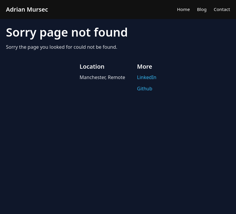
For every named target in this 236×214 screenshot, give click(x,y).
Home (183, 9)
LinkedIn (146, 77)
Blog (202, 9)
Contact (222, 9)
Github (144, 88)
